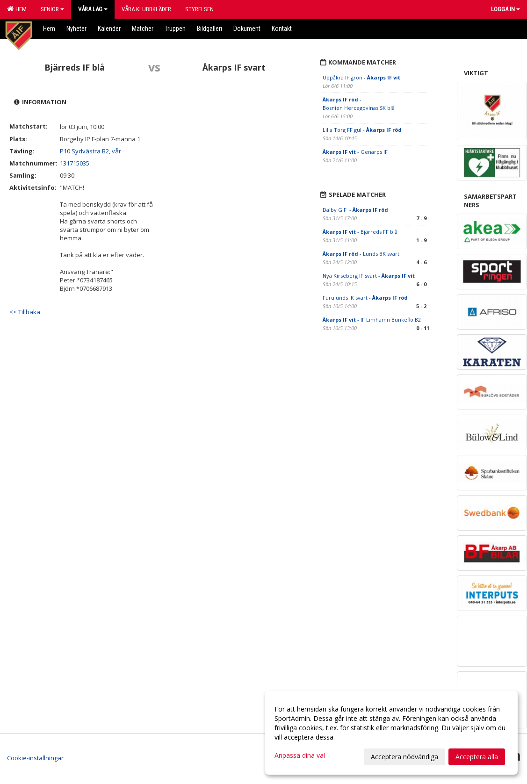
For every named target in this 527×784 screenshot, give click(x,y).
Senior (52, 9)
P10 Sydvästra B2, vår (90, 151)
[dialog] (391, 732)
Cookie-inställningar (35, 758)
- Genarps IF (355, 151)
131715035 (74, 163)
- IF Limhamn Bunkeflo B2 (372, 319)
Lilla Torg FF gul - (362, 129)
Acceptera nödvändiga (404, 756)
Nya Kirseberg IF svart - (369, 275)
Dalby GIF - (355, 209)
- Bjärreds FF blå (360, 231)
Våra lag (93, 9)
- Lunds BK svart (361, 253)
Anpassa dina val (299, 755)
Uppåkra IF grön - (361, 77)
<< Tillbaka (24, 312)
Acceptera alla (476, 756)
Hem (17, 9)
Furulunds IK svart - (365, 297)
